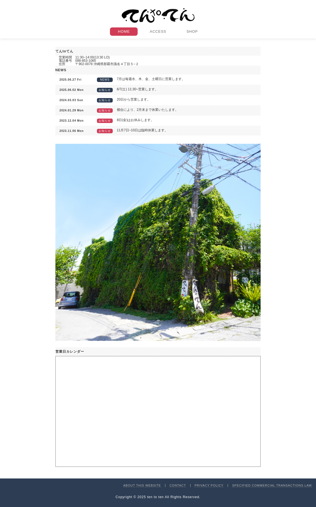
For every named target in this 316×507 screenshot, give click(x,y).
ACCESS (158, 31)
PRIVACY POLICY (209, 485)
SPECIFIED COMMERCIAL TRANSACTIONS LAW (272, 485)
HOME (124, 31)
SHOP (192, 31)
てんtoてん (158, 15)
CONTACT (177, 485)
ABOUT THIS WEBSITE (142, 485)
